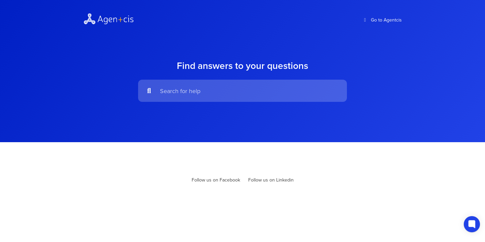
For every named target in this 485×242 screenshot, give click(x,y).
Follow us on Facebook (216, 179)
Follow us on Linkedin (271, 179)
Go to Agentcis (382, 20)
